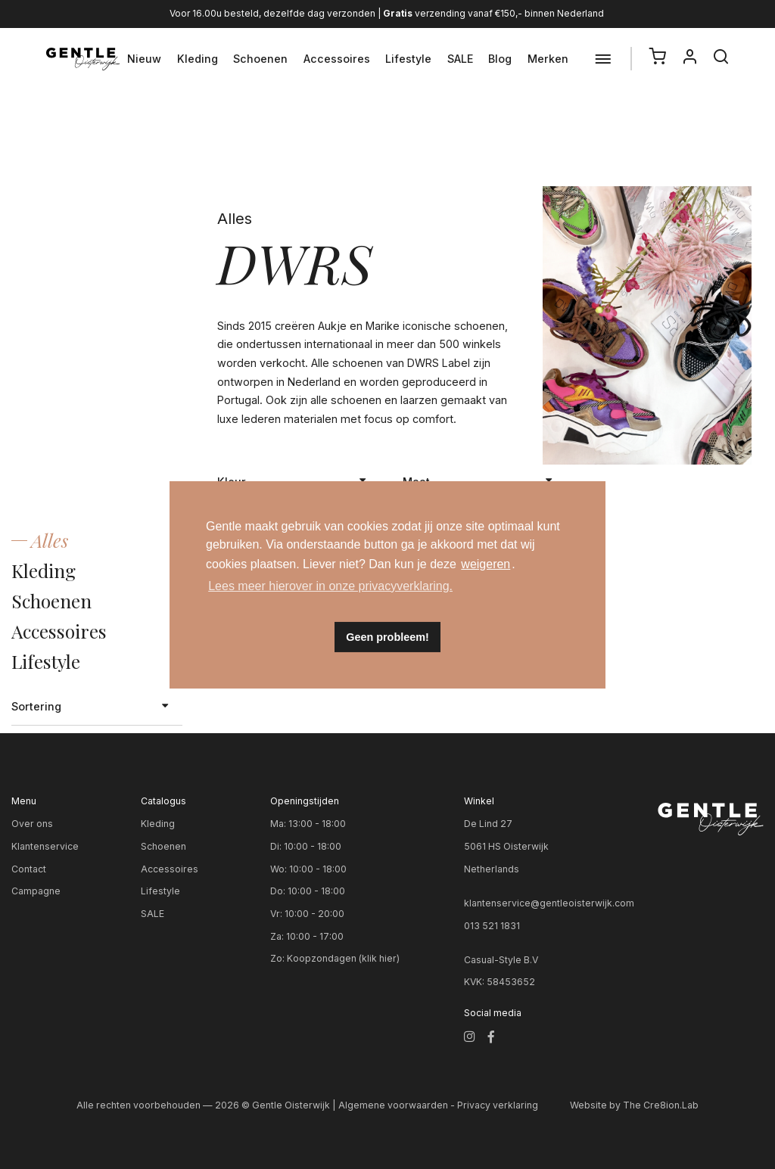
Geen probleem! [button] (387, 637)
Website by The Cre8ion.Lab (634, 1105)
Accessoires (336, 58)
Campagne (36, 891)
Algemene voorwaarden (393, 1105)
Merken (548, 58)
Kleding (197, 58)
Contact (28, 869)
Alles (49, 539)
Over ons (32, 823)
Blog (500, 58)
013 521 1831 (492, 925)
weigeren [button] (485, 564)
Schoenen (260, 58)
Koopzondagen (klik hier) (343, 958)
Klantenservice (45, 846)
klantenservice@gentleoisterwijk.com (549, 903)
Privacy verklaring (497, 1105)
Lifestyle (408, 58)
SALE (460, 58)
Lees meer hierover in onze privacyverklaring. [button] (330, 586)
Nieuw (144, 58)
